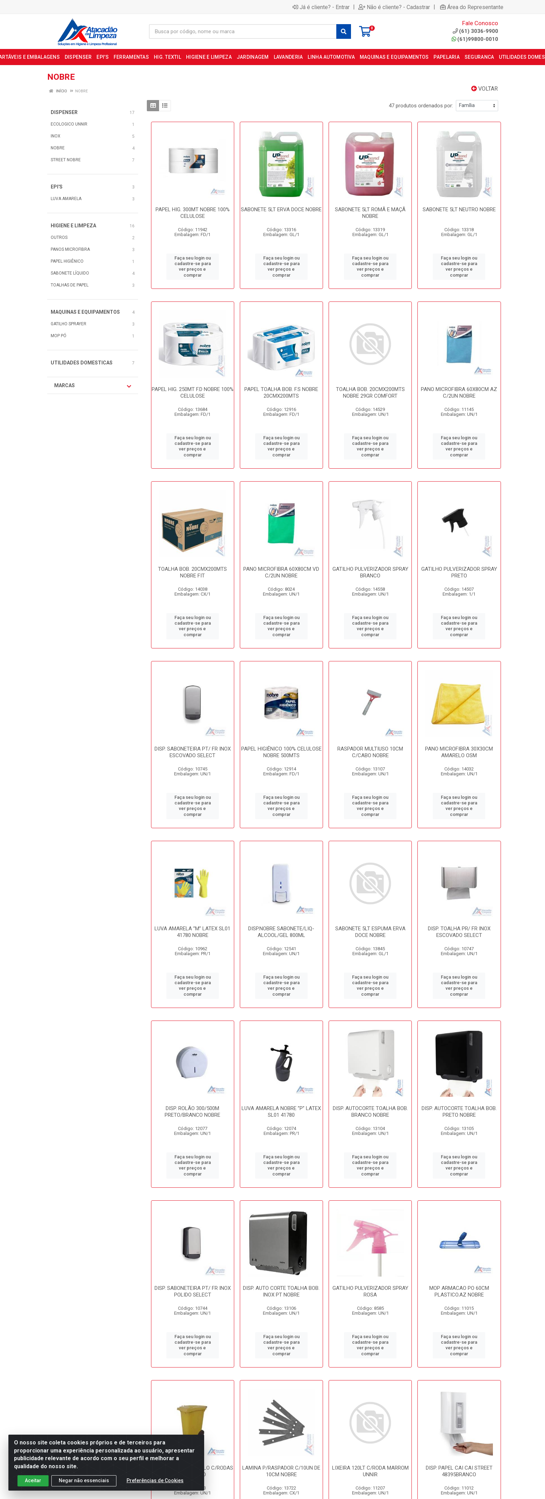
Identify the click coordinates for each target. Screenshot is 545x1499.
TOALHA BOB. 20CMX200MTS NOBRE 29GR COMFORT (370, 392)
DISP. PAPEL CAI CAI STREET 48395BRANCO (459, 1471)
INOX (55, 136)
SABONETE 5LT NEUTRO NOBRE (459, 209)
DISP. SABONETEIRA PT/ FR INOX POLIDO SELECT (193, 1291)
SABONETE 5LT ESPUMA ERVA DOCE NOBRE (370, 931)
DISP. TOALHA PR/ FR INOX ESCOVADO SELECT (459, 931)
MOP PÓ (58, 335)
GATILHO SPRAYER (68, 323)
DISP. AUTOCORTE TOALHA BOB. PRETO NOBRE (459, 1111)
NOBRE (58, 147)
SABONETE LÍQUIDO (70, 273)
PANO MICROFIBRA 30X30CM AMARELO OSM (459, 752)
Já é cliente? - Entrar (321, 7)
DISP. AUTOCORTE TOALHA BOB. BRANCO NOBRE (370, 1111)
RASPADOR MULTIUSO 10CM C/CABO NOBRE (370, 752)
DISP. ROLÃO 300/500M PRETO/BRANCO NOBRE (192, 1111)
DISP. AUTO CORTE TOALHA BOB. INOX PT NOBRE (281, 1291)
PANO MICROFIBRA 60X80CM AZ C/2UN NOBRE (459, 392)
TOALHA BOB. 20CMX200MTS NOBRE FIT (192, 572)
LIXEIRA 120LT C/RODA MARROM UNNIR (370, 1471)
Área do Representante (471, 7)
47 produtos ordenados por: (421, 105)
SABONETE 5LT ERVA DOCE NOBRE (281, 209)
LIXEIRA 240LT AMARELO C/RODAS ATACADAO (192, 1471)
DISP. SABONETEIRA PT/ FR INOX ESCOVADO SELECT (193, 752)
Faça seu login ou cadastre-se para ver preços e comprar (192, 266)
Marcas (92, 386)
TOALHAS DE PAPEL (69, 285)
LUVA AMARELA (66, 198)
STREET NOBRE (66, 159)
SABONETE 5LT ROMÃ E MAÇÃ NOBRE (370, 212)
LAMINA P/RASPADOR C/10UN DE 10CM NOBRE (281, 1471)
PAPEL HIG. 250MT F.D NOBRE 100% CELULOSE (193, 392)
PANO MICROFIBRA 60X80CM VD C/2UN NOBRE (281, 572)
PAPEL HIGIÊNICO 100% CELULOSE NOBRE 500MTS (281, 752)
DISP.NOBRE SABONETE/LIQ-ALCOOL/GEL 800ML (281, 931)
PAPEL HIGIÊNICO (67, 261)
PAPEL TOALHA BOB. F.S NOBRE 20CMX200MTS (281, 392)
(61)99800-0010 (475, 39)
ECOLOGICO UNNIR (69, 124)
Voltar (484, 88)
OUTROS (59, 237)
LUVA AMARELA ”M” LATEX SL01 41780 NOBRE (192, 931)
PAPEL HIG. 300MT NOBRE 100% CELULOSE (193, 212)
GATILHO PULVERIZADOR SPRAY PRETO (459, 572)
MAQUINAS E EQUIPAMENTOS (85, 312)
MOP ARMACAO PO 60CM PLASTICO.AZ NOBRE (459, 1291)
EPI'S (57, 187)
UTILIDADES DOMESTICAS (82, 362)
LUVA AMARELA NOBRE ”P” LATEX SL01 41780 (281, 1111)
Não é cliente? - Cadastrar (394, 7)
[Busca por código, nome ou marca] (243, 31)
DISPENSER (64, 112)
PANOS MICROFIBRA (70, 249)
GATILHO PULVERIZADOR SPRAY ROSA (370, 1291)
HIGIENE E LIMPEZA (73, 225)
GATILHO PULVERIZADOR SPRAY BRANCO (370, 572)
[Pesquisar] (343, 31)
